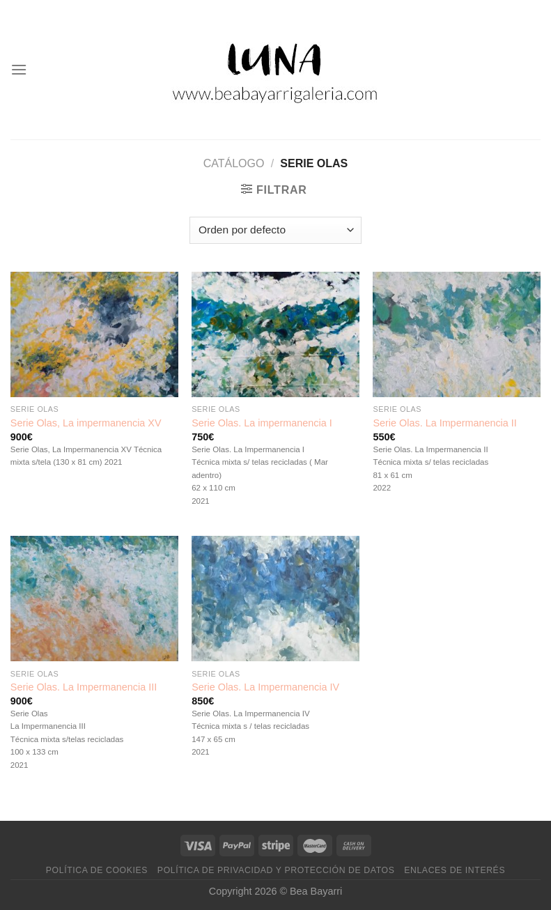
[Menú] (18, 69)
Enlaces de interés (454, 870)
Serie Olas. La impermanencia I (262, 423)
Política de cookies (97, 870)
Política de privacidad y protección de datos (276, 870)
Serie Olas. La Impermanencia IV (265, 687)
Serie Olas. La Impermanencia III (83, 687)
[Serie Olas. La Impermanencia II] (457, 335)
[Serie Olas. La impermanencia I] (275, 335)
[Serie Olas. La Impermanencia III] (94, 599)
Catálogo (234, 163)
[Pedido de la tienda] (275, 230)
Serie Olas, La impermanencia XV (86, 423)
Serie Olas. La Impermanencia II (444, 423)
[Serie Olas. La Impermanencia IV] (275, 599)
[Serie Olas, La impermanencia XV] (94, 335)
